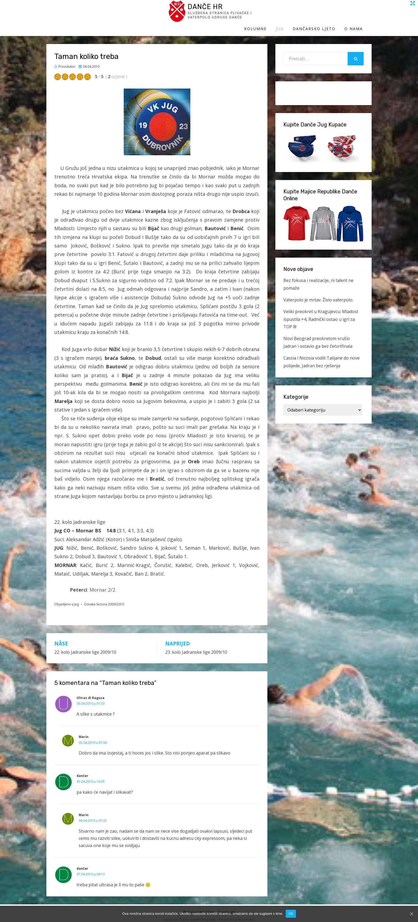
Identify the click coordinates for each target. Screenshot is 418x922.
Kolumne (264, 15)
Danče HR (95, 10)
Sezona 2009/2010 (110, 599)
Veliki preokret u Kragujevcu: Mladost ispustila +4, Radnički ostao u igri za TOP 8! (320, 314)
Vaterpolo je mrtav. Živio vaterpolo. (318, 295)
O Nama (362, 15)
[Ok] (411, 913)
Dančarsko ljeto (323, 15)
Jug (288, 15)
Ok (290, 914)
